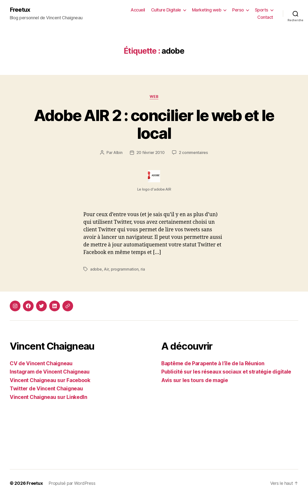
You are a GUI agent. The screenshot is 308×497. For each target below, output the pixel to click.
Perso (238, 9)
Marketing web (206, 9)
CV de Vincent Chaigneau (41, 363)
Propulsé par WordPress (71, 483)
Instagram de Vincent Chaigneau (50, 372)
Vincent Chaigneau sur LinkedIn (48, 397)
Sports (261, 9)
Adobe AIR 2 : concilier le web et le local (154, 124)
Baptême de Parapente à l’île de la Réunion (212, 363)
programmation (125, 269)
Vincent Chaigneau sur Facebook (50, 380)
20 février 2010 (150, 152)
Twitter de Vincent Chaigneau (46, 388)
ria (143, 269)
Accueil (138, 9)
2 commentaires (193, 152)
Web (154, 96)
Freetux (20, 10)
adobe (96, 269)
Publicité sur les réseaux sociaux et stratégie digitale (226, 372)
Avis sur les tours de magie (194, 380)
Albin (118, 152)
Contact (265, 17)
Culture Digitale (166, 9)
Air (106, 269)
